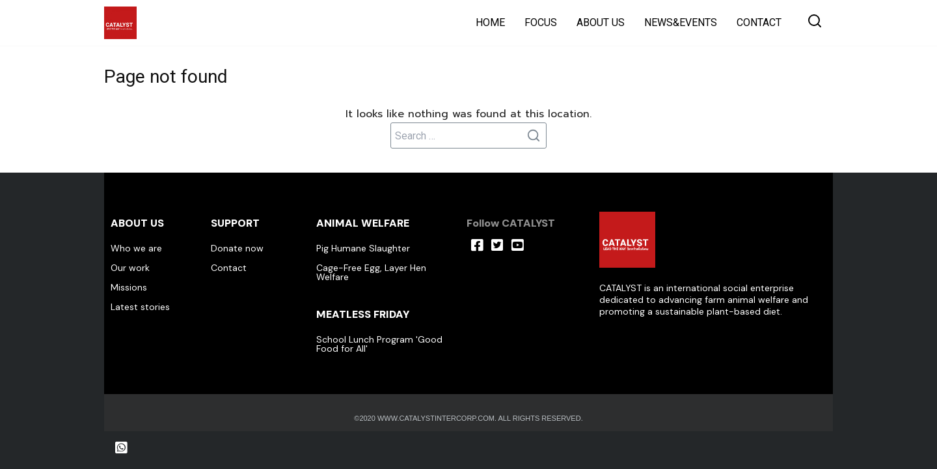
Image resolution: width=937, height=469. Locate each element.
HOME (490, 22)
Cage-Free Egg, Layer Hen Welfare (371, 272)
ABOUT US (601, 22)
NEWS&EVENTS (680, 22)
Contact (229, 268)
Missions (129, 287)
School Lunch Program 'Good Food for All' (379, 344)
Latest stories (140, 307)
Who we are (136, 248)
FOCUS (540, 22)
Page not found (172, 75)
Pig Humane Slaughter (363, 248)
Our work (130, 268)
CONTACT (759, 22)
